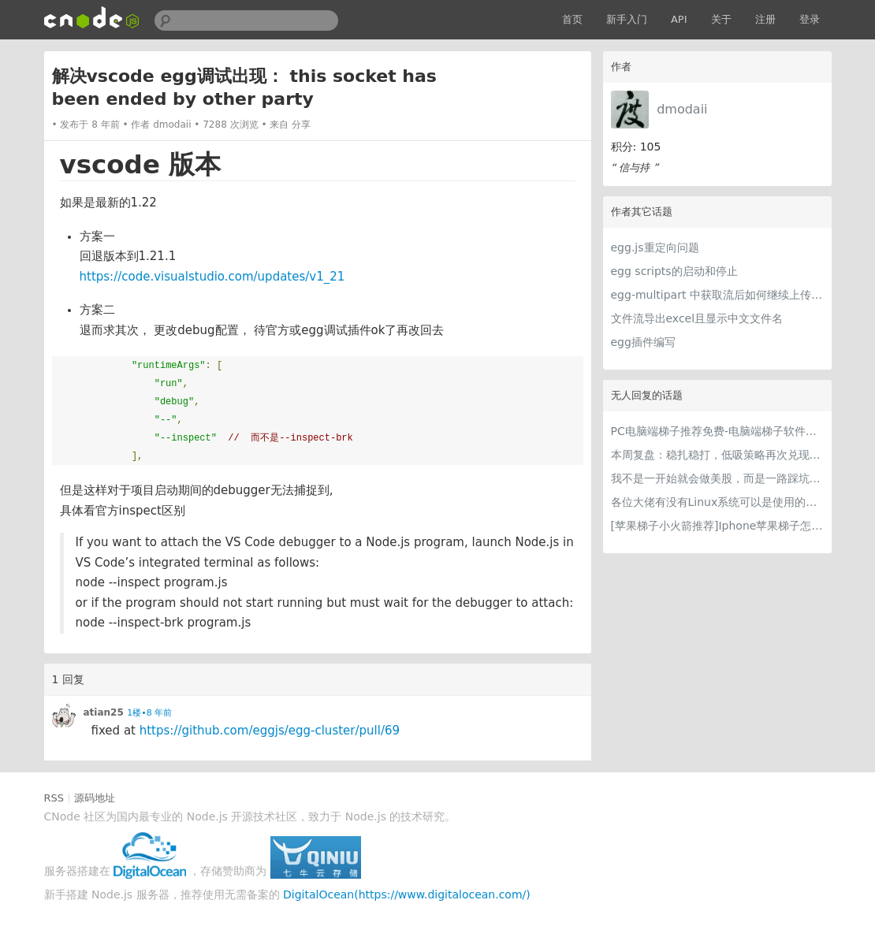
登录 (809, 19)
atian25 (104, 712)
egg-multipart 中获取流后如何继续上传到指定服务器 (717, 294)
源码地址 (94, 798)
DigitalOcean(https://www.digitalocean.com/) (407, 894)
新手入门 (626, 19)
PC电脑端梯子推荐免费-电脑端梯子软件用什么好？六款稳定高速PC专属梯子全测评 (717, 431)
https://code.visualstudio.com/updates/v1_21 (212, 277)
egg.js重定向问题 (655, 247)
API (679, 19)
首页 (572, 19)
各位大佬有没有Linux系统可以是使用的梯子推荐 (717, 502)
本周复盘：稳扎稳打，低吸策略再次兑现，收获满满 (717, 454)
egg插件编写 (643, 342)
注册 (765, 19)
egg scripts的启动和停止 (674, 271)
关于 (721, 19)
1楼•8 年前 (149, 713)
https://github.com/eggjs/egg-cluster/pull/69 (270, 730)
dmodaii (682, 109)
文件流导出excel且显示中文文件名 (697, 318)
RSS (54, 798)
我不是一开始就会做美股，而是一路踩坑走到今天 (717, 478)
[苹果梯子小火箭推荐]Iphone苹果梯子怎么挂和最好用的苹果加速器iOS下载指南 (717, 525)
